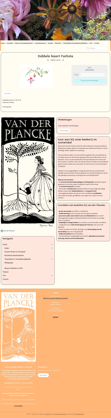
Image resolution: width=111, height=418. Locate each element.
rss (52, 414)
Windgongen (8, 263)
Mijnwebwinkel (79, 414)
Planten (6, 272)
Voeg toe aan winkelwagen (89, 80)
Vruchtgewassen (40, 43)
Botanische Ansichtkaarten (14, 255)
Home (3, 43)
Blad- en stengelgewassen (24, 43)
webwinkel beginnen (61, 414)
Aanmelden (43, 375)
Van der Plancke (8, 231)
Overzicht (7, 93)
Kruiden (50, 43)
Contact (96, 43)
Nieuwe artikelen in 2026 (13, 268)
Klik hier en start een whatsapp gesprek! (55, 298)
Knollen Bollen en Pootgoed (14, 252)
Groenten (10, 43)
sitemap (48, 414)
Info (91, 43)
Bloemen (58, 43)
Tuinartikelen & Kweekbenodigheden (75, 43)
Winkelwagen (64, 130)
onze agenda (18, 406)
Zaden (28, 248)
